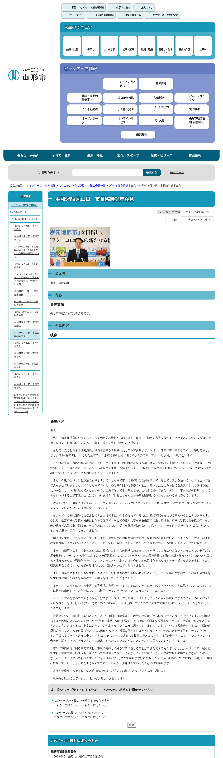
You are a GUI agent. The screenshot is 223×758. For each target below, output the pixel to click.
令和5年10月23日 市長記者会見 (26, 186)
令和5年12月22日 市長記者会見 (26, 166)
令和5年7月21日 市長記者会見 (26, 228)
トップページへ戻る (203, 666)
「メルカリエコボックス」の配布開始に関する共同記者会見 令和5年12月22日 (26, 152)
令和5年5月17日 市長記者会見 (26, 248)
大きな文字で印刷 (199, 100)
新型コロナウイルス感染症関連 (88, 11)
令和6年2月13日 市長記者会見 (26, 111)
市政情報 (195, 28)
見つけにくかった (96, 597)
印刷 (174, 100)
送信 (132, 604)
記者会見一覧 (98, 58)
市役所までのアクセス (49, 729)
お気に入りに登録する (200, 66)
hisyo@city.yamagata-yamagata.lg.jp (79, 651)
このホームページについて (27, 677)
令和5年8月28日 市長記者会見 (26, 217)
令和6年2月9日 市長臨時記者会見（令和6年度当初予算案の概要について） (26, 124)
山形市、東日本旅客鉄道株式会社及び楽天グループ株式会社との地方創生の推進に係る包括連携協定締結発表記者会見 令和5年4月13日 (26, 276)
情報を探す (48, 45)
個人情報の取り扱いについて (72, 677)
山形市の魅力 (123, 11)
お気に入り (146, 11)
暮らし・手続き (28, 28)
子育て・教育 (61, 28)
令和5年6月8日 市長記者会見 (26, 238)
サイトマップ (149, 677)
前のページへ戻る (174, 666)
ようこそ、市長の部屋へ (73, 58)
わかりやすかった (68, 585)
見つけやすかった (68, 597)
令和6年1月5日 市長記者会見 (26, 138)
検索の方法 (177, 45)
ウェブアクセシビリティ (115, 677)
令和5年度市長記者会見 (122, 58)
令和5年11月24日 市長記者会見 (26, 176)
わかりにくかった (96, 585)
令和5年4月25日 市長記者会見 (26, 259)
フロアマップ (20, 729)
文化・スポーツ (128, 28)
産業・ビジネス (161, 28)
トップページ (34, 58)
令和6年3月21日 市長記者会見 (26, 100)
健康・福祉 (95, 28)
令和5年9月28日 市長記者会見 (26, 197)
